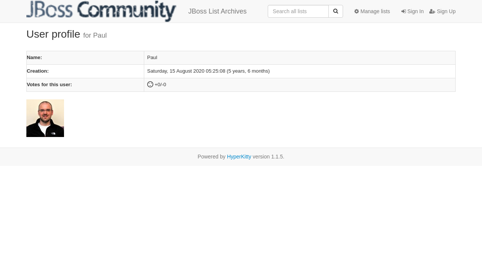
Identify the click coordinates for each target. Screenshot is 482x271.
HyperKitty (239, 157)
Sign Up (442, 11)
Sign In (412, 11)
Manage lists (372, 11)
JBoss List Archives (136, 11)
